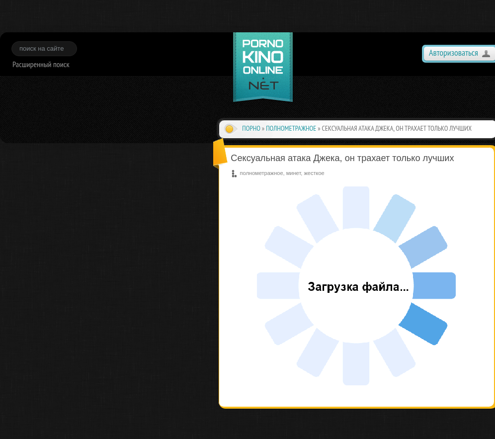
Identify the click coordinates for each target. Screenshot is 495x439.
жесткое (314, 173)
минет (293, 173)
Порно (251, 128)
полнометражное (291, 128)
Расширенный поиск (41, 64)
